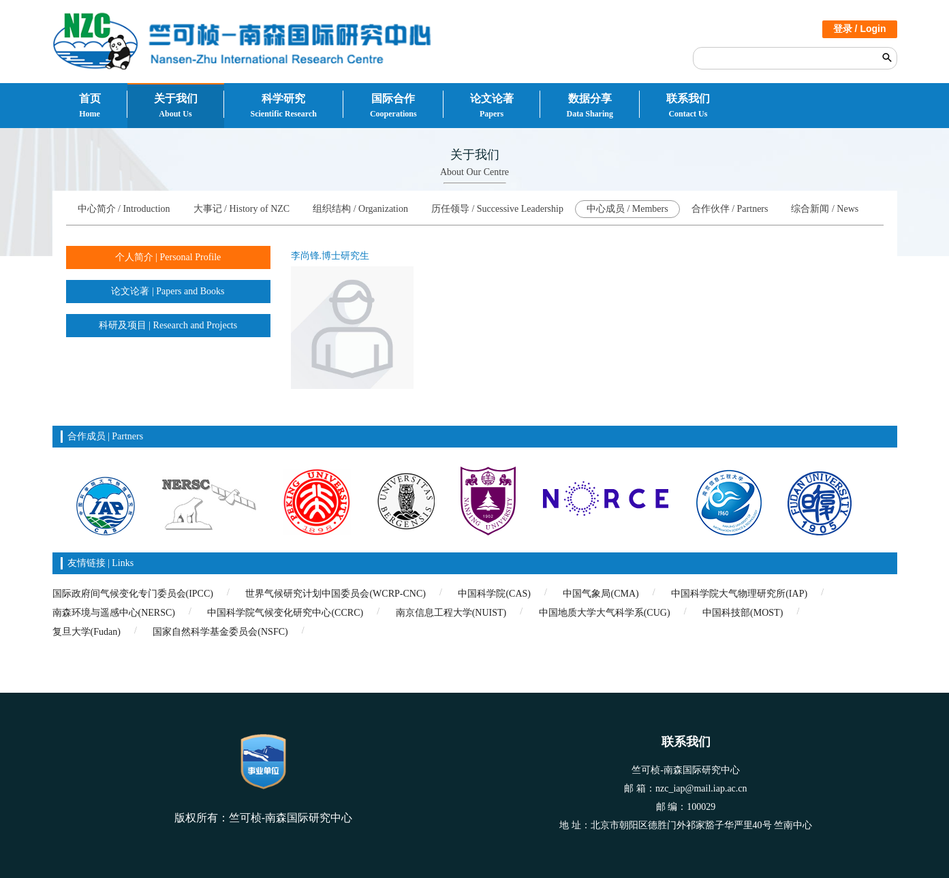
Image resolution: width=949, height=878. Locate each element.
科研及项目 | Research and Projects (168, 325)
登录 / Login (859, 28)
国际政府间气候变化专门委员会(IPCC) (132, 594)
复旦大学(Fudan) (86, 632)
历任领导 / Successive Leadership (497, 209)
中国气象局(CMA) (600, 594)
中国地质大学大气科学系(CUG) (604, 613)
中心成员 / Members (627, 209)
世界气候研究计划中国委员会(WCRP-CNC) (335, 594)
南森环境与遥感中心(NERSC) (113, 613)
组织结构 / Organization (360, 209)
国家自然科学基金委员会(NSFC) (220, 632)
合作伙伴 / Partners (729, 209)
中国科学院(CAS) (494, 594)
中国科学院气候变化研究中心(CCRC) (285, 613)
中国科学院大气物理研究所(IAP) (739, 594)
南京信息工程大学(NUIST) (451, 613)
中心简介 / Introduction (124, 209)
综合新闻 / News (824, 209)
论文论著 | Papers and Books (167, 291)
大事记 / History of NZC (241, 209)
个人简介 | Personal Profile (168, 257)
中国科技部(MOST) (742, 613)
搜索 (887, 57)
